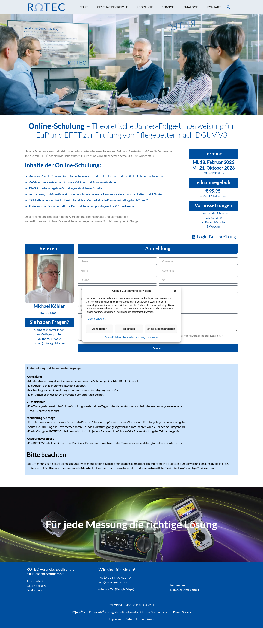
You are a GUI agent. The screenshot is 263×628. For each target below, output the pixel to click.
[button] (175, 291)
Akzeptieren (99, 328)
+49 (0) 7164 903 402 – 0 (114, 577)
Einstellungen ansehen (161, 328)
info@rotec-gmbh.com (112, 582)
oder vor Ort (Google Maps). (116, 589)
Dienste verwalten (97, 318)
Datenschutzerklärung (134, 337)
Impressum (152, 337)
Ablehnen (129, 328)
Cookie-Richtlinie (113, 337)
